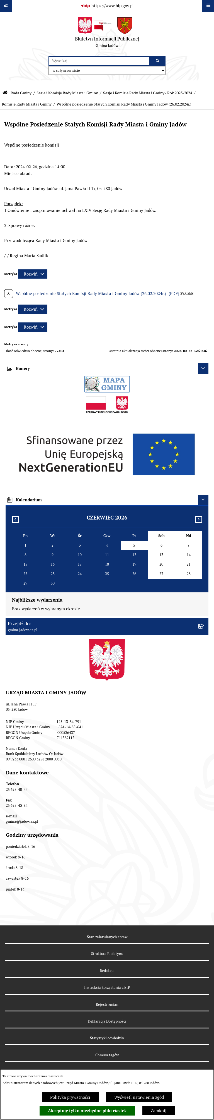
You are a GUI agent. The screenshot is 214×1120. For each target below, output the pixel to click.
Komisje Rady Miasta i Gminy (27, 104)
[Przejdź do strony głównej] (107, 33)
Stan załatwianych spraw (107, 937)
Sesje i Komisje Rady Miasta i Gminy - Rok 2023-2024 (147, 92)
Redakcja (107, 970)
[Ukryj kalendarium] (203, 500)
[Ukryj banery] (203, 368)
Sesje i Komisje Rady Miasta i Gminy (67, 92)
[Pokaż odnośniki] (6, 6)
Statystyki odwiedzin (107, 1038)
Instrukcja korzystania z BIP (107, 987)
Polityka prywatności (70, 1097)
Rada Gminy (21, 92)
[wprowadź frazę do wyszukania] (99, 61)
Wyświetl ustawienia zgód (139, 1097)
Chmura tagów (107, 1055)
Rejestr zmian (107, 1004)
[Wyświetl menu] (208, 6)
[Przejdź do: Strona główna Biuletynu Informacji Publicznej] (5, 93)
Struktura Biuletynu (107, 953)
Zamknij (158, 1110)
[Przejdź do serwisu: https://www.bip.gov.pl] (107, 6)
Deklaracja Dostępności (107, 1021)
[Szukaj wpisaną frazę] (158, 61)
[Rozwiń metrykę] (32, 274)
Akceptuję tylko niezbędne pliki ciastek (87, 1111)
